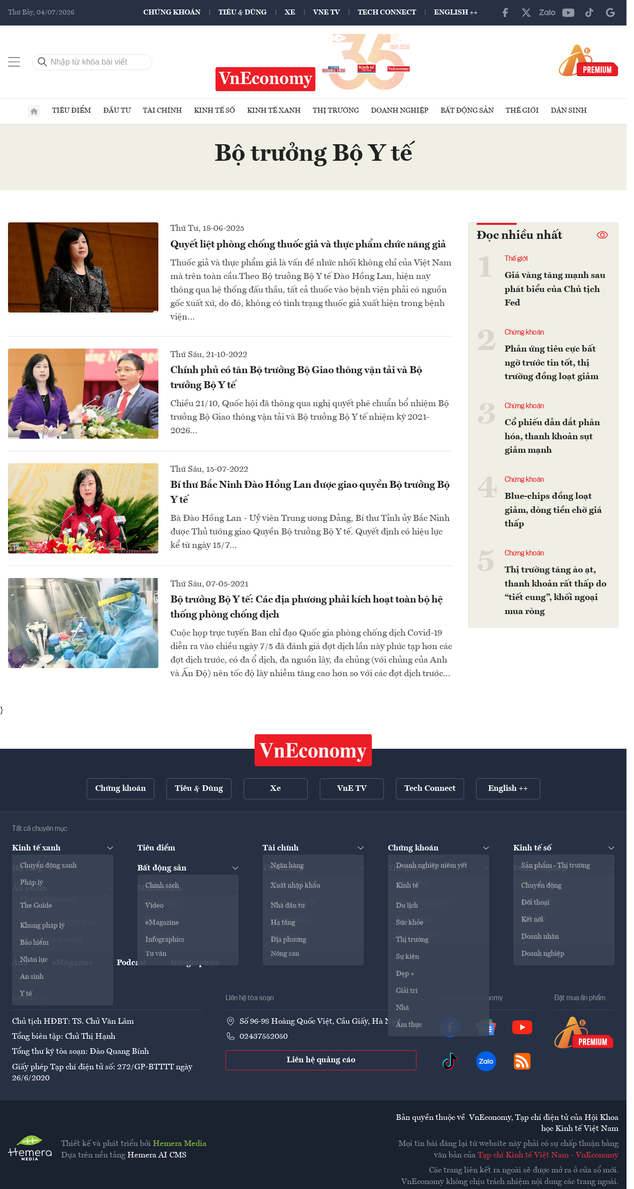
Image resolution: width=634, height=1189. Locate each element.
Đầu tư (117, 112)
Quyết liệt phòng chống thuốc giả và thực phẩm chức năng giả (308, 247)
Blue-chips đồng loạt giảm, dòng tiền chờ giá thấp (553, 509)
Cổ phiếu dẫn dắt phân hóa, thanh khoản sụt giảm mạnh (552, 436)
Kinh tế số (214, 112)
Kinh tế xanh (274, 112)
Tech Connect (387, 12)
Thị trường (336, 112)
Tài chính (162, 112)
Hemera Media (179, 1145)
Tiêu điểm (71, 112)
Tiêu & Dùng (243, 12)
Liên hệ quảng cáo (321, 1061)
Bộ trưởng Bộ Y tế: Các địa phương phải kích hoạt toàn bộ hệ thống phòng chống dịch (306, 609)
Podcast (131, 964)
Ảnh (20, 964)
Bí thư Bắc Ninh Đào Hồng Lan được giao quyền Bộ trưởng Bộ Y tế (310, 494)
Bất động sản (467, 112)
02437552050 (264, 1037)
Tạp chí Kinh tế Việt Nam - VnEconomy (548, 1156)
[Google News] (610, 13)
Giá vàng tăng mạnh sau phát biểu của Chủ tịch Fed (555, 291)
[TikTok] (589, 13)
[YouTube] (568, 13)
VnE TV (326, 12)
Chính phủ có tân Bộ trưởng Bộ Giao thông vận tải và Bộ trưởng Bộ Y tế (296, 380)
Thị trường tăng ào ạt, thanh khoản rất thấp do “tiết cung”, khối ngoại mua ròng (555, 588)
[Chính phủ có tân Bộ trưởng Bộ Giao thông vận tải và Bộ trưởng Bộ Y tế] (83, 396)
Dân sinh (569, 112)
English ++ (456, 12)
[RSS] (522, 1062)
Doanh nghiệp (400, 112)
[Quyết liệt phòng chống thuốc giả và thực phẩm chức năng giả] (83, 269)
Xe (290, 12)
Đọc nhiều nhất (519, 238)
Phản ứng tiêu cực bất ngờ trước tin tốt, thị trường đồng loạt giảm (551, 364)
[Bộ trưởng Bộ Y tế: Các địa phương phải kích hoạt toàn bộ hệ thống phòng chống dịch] (83, 625)
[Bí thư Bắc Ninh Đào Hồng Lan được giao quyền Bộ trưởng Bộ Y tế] (83, 510)
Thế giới (522, 112)
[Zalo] (547, 13)
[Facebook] (505, 13)
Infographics (194, 964)
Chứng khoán (171, 12)
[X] (526, 13)
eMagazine (72, 964)
